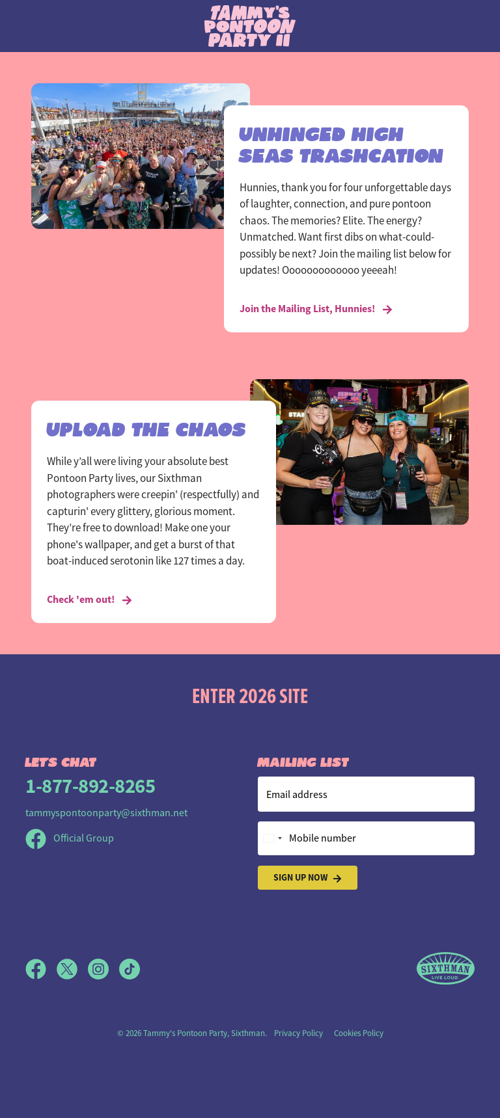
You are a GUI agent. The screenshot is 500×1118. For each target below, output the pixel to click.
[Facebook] (41, 969)
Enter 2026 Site (250, 695)
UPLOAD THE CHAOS (147, 427)
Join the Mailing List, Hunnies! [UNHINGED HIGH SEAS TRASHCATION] (316, 308)
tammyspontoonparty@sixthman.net (106, 812)
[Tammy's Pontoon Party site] (250, 25)
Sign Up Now (307, 878)
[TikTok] (129, 969)
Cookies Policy (358, 1033)
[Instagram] (103, 969)
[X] (72, 969)
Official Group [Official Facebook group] (69, 838)
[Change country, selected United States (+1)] (272, 838)
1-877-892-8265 (90, 786)
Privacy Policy (298, 1033)
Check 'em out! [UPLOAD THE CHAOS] (89, 599)
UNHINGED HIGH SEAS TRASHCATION (342, 142)
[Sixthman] (446, 968)
